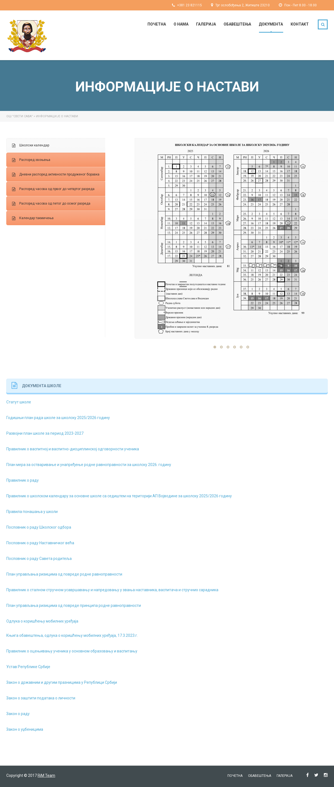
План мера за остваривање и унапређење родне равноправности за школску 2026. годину (88, 464)
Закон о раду (18, 713)
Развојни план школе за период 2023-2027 (45, 433)
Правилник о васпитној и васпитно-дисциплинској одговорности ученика (72, 449)
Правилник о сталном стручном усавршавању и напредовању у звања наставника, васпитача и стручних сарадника (112, 590)
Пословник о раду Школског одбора (38, 527)
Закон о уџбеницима (24, 729)
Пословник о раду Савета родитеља (39, 558)
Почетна (156, 24)
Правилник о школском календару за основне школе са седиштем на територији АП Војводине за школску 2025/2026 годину (119, 496)
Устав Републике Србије (28, 667)
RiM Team (46, 775)
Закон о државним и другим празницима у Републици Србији (61, 682)
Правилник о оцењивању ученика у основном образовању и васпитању (71, 651)
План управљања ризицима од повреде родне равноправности (64, 574)
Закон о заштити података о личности (40, 698)
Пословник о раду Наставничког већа (40, 543)
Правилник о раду (22, 480)
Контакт (300, 24)
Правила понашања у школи (32, 511)
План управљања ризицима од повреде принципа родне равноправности (73, 605)
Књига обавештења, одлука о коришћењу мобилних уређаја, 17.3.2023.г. (72, 635)
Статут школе (18, 402)
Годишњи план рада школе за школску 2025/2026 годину (58, 417)
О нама (181, 24)
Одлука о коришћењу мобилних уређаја (42, 621)
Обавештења (237, 24)
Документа (271, 24)
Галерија (206, 24)
